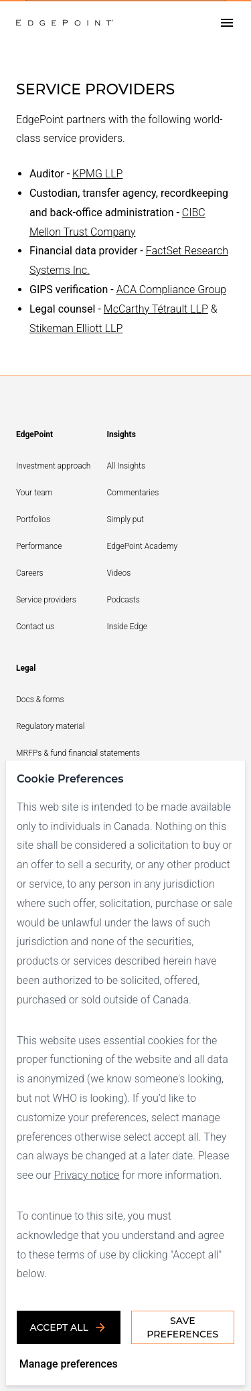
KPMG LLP (97, 173)
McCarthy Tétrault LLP (156, 309)
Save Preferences (182, 1327)
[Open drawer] (227, 23)
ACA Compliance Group (171, 289)
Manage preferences (68, 1364)
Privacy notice (87, 1175)
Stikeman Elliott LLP (75, 328)
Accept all (68, 1327)
